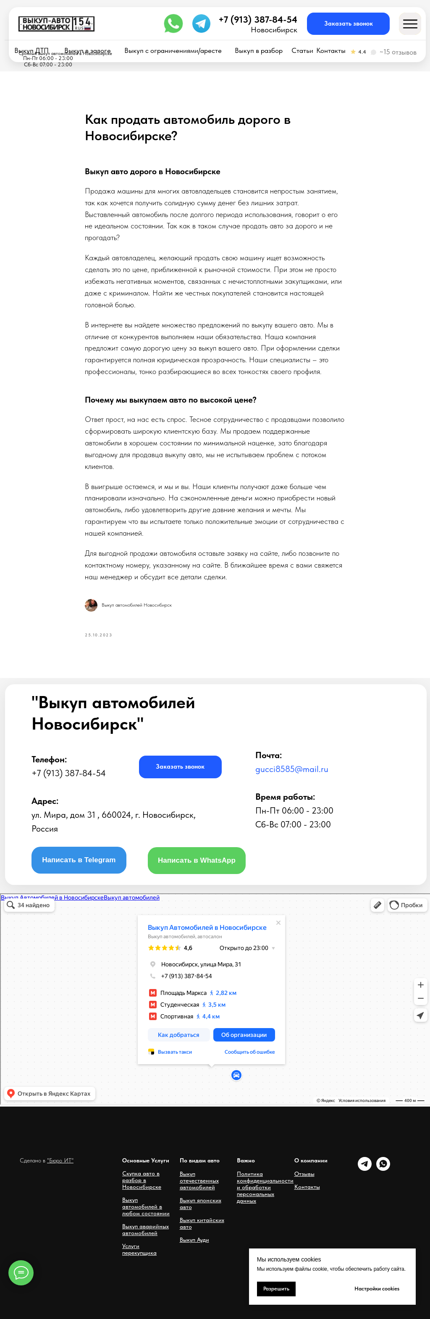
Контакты (331, 51)
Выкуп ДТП (31, 51)
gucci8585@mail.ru (291, 769)
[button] (348, 24)
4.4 (362, 52)
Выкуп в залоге (87, 51)
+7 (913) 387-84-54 (257, 19)
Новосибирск (274, 29)
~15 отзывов (398, 52)
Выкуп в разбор (259, 51)
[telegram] (365, 1168)
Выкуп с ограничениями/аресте (173, 51)
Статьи (302, 51)
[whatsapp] (383, 1168)
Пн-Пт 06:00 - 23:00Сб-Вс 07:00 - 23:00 (48, 61)
